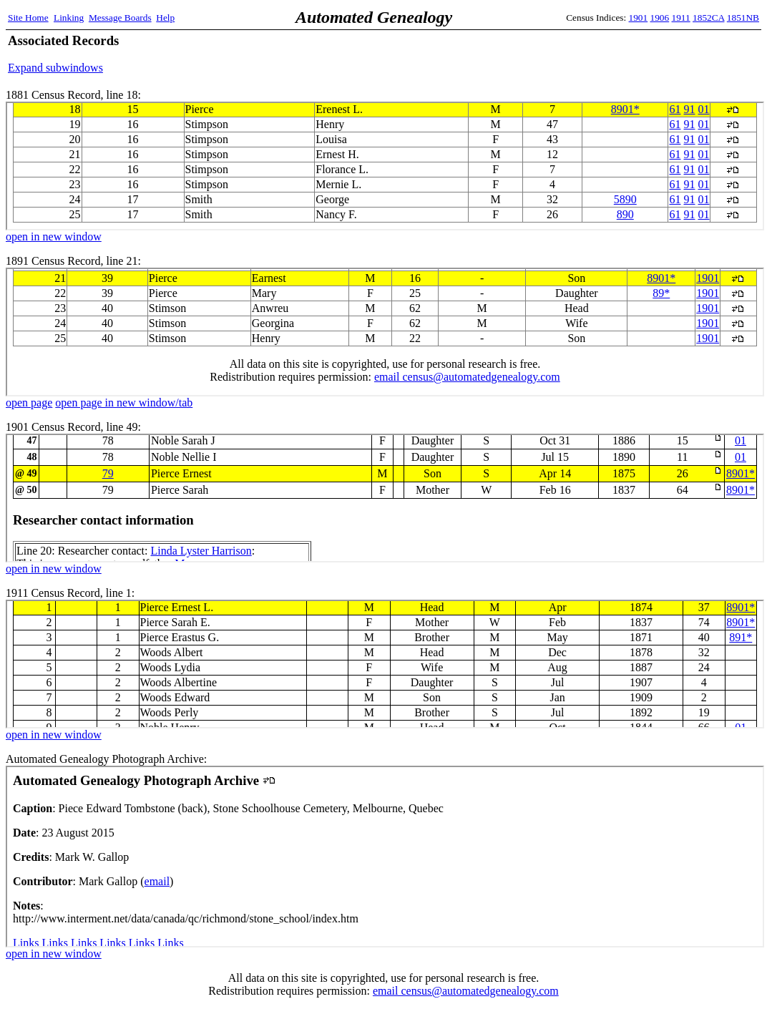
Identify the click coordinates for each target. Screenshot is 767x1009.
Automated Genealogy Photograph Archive (385, 856)
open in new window (54, 236)
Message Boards (120, 17)
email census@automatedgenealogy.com (466, 991)
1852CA (708, 17)
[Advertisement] (591, 53)
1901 (638, 17)
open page (29, 402)
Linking (69, 17)
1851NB (743, 17)
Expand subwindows (55, 68)
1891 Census (385, 332)
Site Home (28, 17)
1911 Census (385, 664)
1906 (660, 17)
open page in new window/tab (123, 402)
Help (165, 17)
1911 (681, 17)
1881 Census (385, 166)
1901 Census (385, 498)
